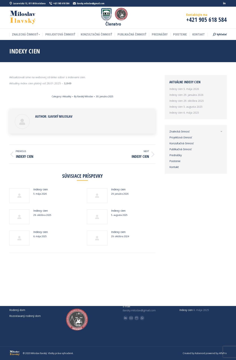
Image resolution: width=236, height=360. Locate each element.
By (83, 96)
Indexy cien (40, 189)
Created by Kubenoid (194, 353)
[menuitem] (26, 34)
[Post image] (19, 195)
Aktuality (66, 96)
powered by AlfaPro (216, 353)
